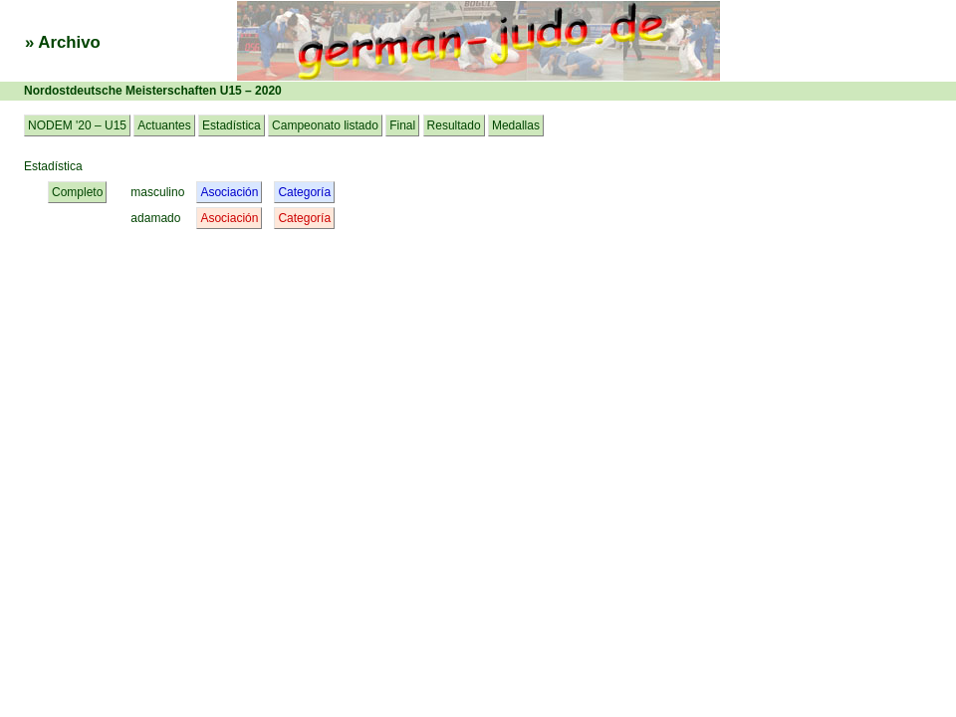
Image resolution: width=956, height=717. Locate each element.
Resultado (454, 125)
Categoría (304, 192)
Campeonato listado (325, 125)
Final (402, 125)
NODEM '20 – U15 (77, 125)
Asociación (229, 192)
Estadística (231, 125)
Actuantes (163, 125)
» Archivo (63, 42)
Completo (77, 192)
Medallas (516, 125)
